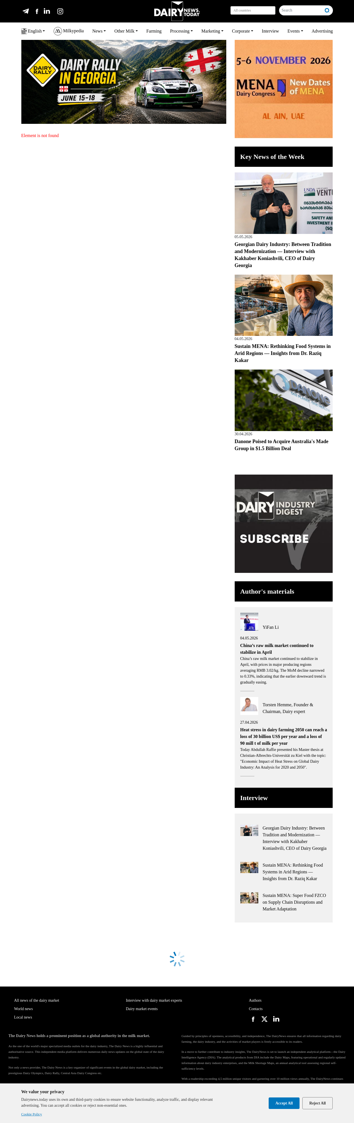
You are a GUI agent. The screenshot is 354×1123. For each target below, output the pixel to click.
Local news (23, 1017)
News (97, 31)
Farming (153, 31)
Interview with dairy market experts (154, 1000)
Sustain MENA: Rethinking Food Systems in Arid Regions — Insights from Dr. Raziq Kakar (283, 353)
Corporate (241, 31)
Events (293, 31)
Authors (255, 1000)
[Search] (301, 10)
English (31, 31)
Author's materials (267, 591)
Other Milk (124, 31)
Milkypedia (69, 31)
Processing (179, 31)
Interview (270, 31)
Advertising (322, 31)
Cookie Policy (31, 1114)
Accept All (284, 1103)
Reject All (317, 1103)
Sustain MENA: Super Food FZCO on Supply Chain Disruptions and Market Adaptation (294, 902)
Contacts (255, 1009)
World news (23, 1009)
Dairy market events (142, 1009)
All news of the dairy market (36, 1000)
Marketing (210, 31)
